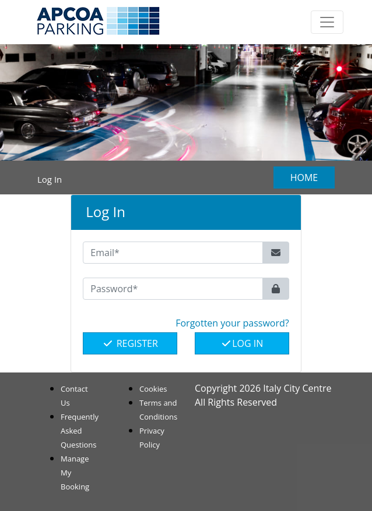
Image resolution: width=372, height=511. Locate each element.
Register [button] (129, 343)
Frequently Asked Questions (80, 430)
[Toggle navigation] (327, 22)
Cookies (153, 389)
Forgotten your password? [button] (232, 323)
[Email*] (172, 253)
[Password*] (172, 289)
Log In (241, 343)
